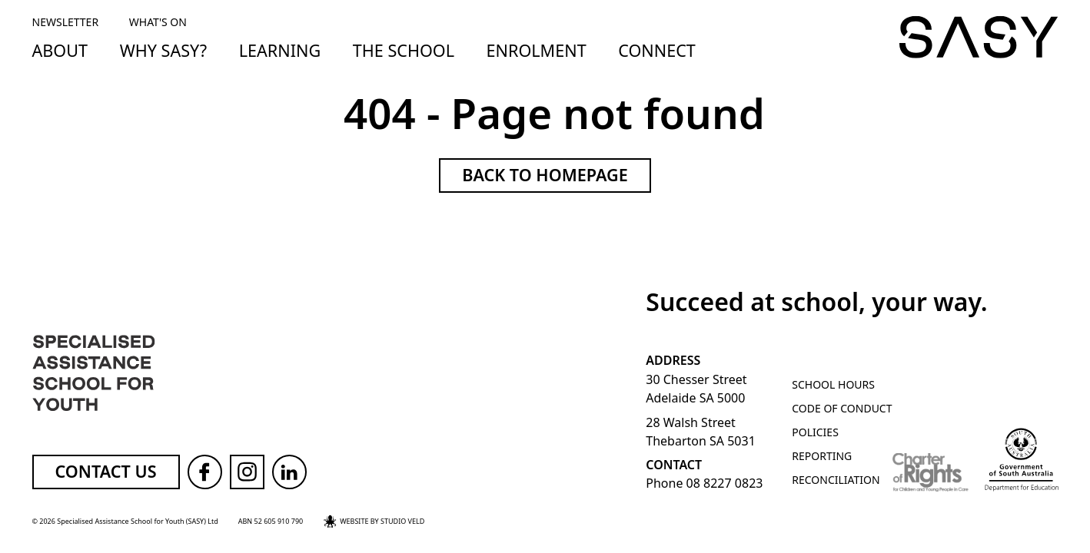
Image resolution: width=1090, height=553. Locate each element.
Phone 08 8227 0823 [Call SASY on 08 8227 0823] (704, 483)
